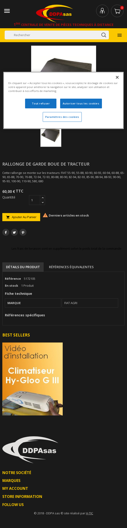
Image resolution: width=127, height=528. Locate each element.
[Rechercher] (57, 35)
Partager (5, 232)
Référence (13, 279)
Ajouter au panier (21, 217)
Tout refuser (41, 103)
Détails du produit (23, 267)
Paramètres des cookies (62, 117)
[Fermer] (117, 77)
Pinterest (23, 232)
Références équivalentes (71, 267)
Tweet (14, 232)
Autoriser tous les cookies (81, 103)
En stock (11, 285)
